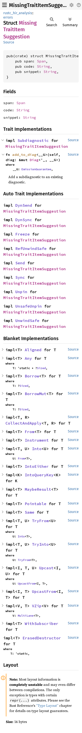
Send (20, 262)
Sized (41, 368)
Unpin (21, 291)
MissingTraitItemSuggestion (42, 5)
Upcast (46, 567)
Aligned (33, 349)
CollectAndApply (23, 423)
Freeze (22, 234)
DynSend (23, 205)
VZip (37, 605)
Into (37, 448)
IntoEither (37, 466)
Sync (20, 277)
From (29, 431)
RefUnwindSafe (31, 248)
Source (8, 42)
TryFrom (40, 520)
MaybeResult (38, 489)
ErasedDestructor (42, 637)
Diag (34, 160)
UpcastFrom (26, 583)
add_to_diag (24, 154)
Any (28, 358)
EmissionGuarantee (36, 169)
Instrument (37, 440)
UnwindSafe (27, 320)
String (43, 66)
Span (41, 61)
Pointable (35, 503)
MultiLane (25, 616)
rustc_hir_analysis (17, 13)
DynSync (23, 219)
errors (8, 17)
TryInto (40, 544)
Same (29, 512)
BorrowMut (35, 393)
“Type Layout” (47, 705)
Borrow (32, 376)
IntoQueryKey (39, 474)
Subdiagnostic (33, 140)
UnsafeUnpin (28, 306)
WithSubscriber (41, 623)
